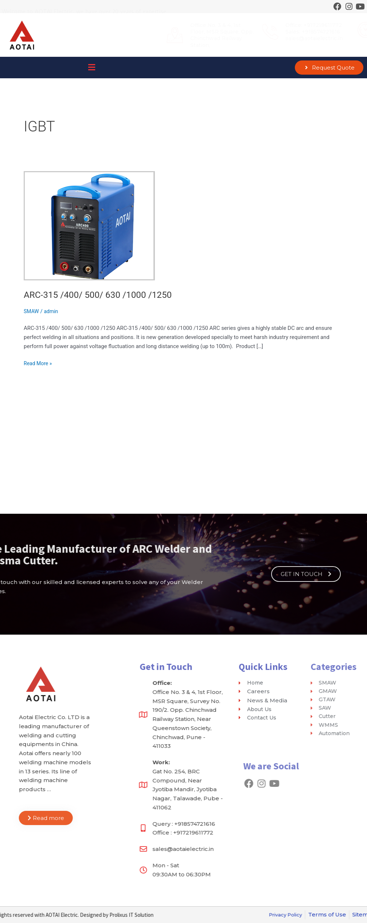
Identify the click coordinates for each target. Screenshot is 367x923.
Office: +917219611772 (235, 25)
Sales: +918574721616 (234, 31)
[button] (92, 68)
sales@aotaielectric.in (236, 38)
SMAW (32, 311)
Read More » (39, 363)
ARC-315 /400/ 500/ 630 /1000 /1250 (103, 294)
